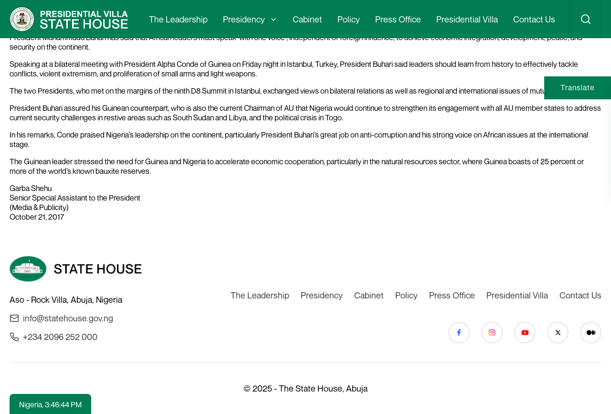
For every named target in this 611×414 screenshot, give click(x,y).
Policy (348, 19)
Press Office (398, 19)
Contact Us (534, 19)
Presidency (244, 19)
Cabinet (307, 19)
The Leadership (178, 19)
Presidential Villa (467, 19)
